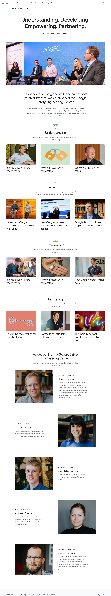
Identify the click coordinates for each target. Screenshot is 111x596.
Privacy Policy (102, 3)
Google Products (35, 595)
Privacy (45, 595)
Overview (13, 3)
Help (101, 595)
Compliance (20, 3)
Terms (52, 595)
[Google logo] (5, 3)
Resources (65, 3)
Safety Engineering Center (20, 8)
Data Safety (41, 3)
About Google (22, 595)
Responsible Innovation (53, 3)
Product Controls (31, 3)
